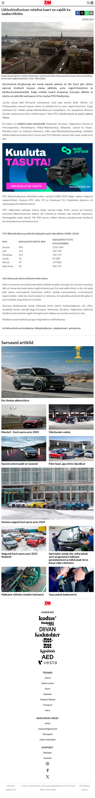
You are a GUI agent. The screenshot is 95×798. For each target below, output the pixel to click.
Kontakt (48, 758)
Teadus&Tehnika (47, 699)
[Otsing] (88, 3)
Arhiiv (47, 723)
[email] (91, 13)
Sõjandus (47, 694)
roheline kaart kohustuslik (31, 123)
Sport (47, 688)
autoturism (75, 328)
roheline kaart (60, 328)
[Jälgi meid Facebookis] (47, 770)
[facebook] (77, 13)
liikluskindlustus (43, 328)
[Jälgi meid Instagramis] (47, 764)
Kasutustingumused (47, 728)
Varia (47, 710)
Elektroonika (47, 683)
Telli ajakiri (47, 734)
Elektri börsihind (47, 739)
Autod (48, 677)
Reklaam (47, 752)
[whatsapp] (87, 13)
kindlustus (28, 328)
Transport (47, 704)
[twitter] (82, 13)
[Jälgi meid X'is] (47, 777)
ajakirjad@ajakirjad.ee (55, 786)
